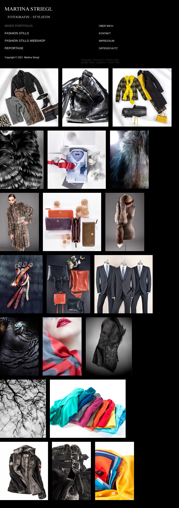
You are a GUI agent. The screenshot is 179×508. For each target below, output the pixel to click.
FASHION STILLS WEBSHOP (25, 40)
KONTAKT (105, 33)
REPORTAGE (14, 48)
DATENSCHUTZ (108, 48)
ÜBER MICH (106, 25)
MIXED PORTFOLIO (19, 26)
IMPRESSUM (106, 40)
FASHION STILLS (17, 33)
